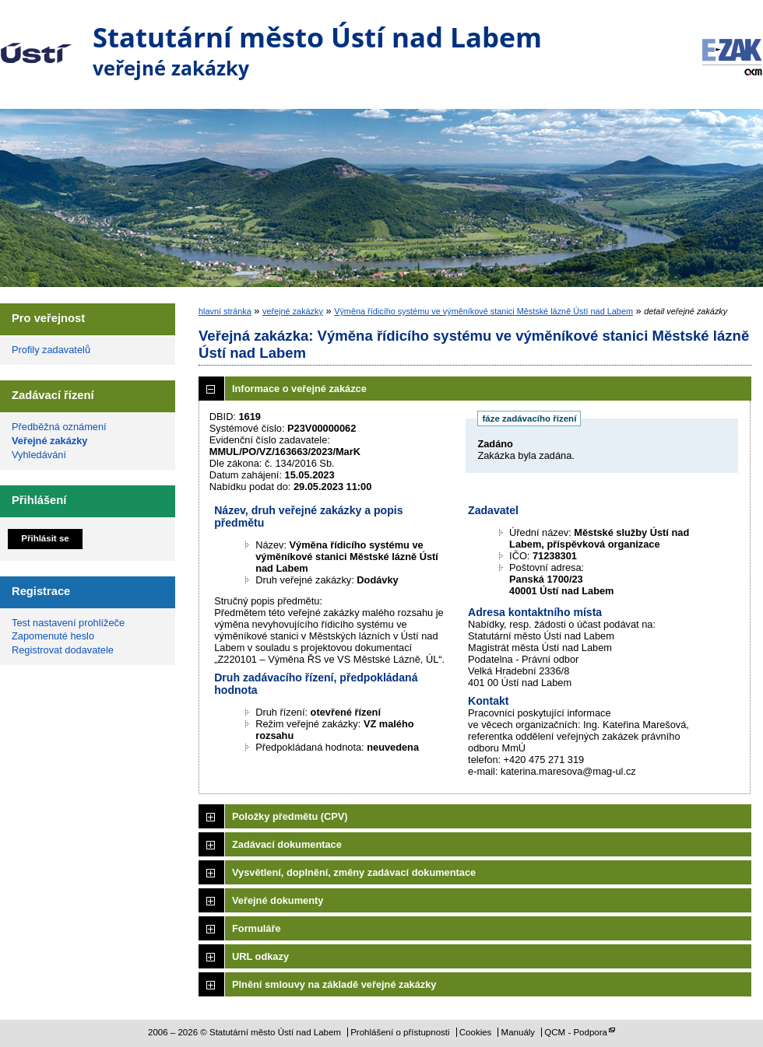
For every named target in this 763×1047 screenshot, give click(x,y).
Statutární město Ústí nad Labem (36, 42)
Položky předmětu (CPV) (290, 816)
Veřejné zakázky (49, 440)
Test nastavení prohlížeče (68, 623)
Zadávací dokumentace (287, 844)
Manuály (518, 1032)
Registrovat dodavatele (63, 650)
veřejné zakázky (292, 311)
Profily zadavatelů (51, 349)
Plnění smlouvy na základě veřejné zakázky (334, 984)
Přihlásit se (45, 538)
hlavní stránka (225, 311)
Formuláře (256, 928)
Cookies (475, 1032)
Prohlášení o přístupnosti (399, 1032)
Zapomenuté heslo (53, 636)
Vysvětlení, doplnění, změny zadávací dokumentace (354, 872)
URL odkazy (260, 956)
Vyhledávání (39, 454)
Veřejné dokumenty (277, 900)
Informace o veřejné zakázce (299, 388)
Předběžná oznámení (59, 426)
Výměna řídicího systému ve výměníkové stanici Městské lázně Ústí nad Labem (483, 311)
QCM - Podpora (575, 1032)
